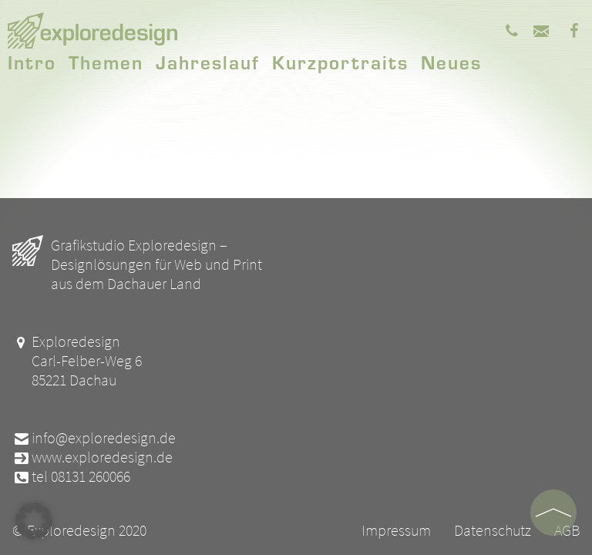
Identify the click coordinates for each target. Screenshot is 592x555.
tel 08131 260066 (71, 476)
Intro (32, 62)
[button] (34, 521)
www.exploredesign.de (92, 456)
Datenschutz (492, 530)
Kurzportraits (340, 62)
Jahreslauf (208, 62)
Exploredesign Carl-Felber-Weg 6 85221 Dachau (77, 360)
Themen (106, 62)
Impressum (396, 530)
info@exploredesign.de (94, 437)
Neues (451, 62)
